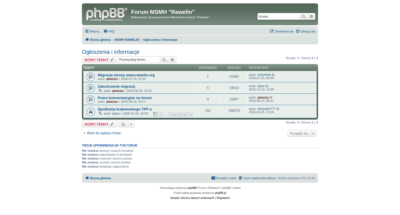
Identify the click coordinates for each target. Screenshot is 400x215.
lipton (261, 86)
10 (184, 115)
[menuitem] (108, 31)
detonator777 (267, 108)
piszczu (112, 78)
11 (190, 115)
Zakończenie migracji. (117, 86)
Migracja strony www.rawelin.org (126, 75)
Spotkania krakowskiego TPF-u (125, 109)
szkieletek (264, 74)
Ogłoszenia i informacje (111, 52)
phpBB (192, 187)
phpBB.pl (220, 192)
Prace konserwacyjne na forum (125, 98)
